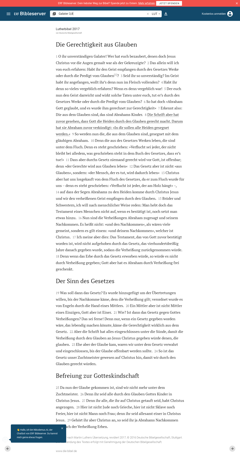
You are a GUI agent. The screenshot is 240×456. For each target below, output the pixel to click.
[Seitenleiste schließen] (167, 241)
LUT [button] (156, 14)
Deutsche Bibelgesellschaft (33, 33)
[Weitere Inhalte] (204, 77)
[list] (204, 136)
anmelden (193, 52)
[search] (102, 13)
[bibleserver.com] (30, 14)
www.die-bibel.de (28, 451)
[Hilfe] (234, 34)
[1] (78, 75)
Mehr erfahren (146, 3)
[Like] (174, 34)
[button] (236, 3)
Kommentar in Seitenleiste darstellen (200, 121)
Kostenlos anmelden (214, 13)
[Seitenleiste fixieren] (167, 24)
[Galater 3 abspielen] (204, 193)
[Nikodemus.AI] (8, 440)
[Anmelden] (230, 14)
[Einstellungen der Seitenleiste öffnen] (229, 34)
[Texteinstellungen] (165, 14)
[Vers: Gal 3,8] (193, 27)
